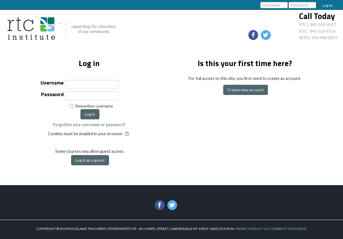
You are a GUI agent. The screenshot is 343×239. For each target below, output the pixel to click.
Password (52, 95)
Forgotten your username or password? (89, 124)
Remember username (94, 105)
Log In (328, 5)
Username (52, 83)
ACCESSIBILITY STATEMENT (285, 229)
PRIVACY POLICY (249, 229)
